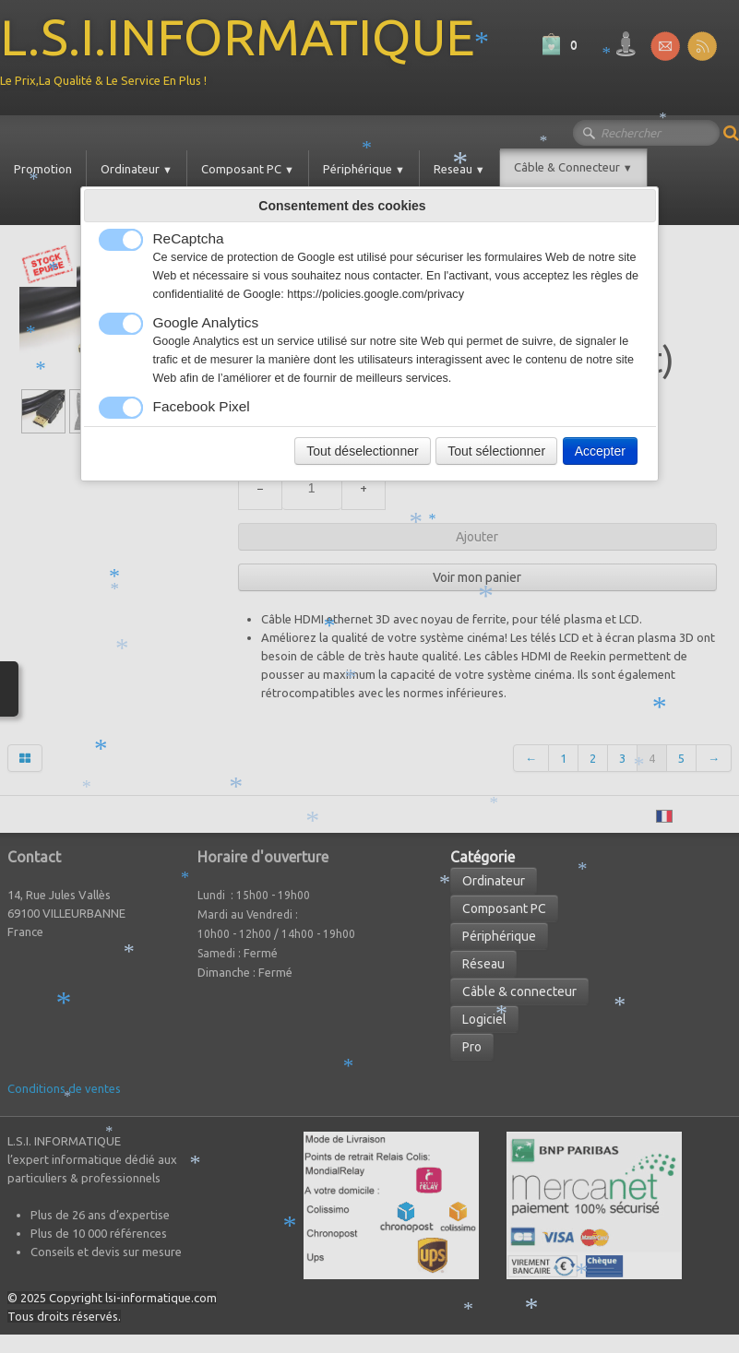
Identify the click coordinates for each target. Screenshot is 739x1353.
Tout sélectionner (496, 451)
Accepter (600, 451)
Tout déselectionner (362, 451)
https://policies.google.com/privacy (375, 294)
